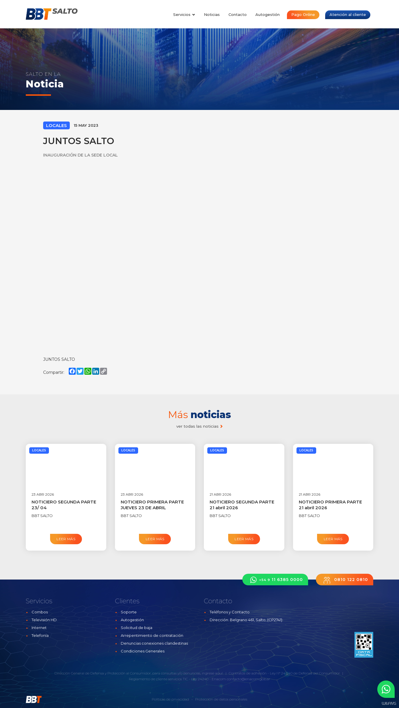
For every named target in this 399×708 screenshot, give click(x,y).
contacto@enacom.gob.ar (248, 679)
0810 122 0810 (344, 579)
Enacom (219, 679)
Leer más (65, 539)
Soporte (129, 612)
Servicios (184, 14)
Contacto (237, 14)
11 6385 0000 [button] (275, 579)
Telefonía (40, 635)
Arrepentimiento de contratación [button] (152, 635)
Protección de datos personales (221, 699)
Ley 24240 (199, 679)
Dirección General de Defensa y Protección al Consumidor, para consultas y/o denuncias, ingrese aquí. (138, 673)
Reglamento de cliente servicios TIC (158, 679)
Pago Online (303, 14)
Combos (40, 612)
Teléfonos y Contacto (230, 612)
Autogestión (267, 14)
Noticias (212, 14)
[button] (386, 689)
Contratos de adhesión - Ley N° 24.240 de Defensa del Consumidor (284, 673)
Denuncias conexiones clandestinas (154, 643)
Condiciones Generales (142, 651)
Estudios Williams (389, 703)
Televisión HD (44, 619)
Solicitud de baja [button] (136, 627)
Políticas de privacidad (170, 699)
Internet (39, 627)
